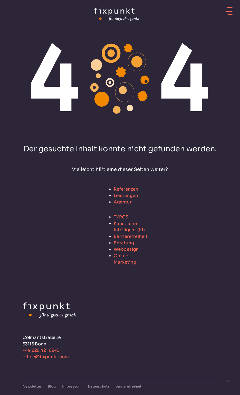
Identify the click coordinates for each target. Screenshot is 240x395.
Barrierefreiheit (128, 386)
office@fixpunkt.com (45, 356)
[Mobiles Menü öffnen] (228, 9)
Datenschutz (99, 386)
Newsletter (32, 386)
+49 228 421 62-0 (41, 350)
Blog (52, 386)
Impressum (72, 386)
